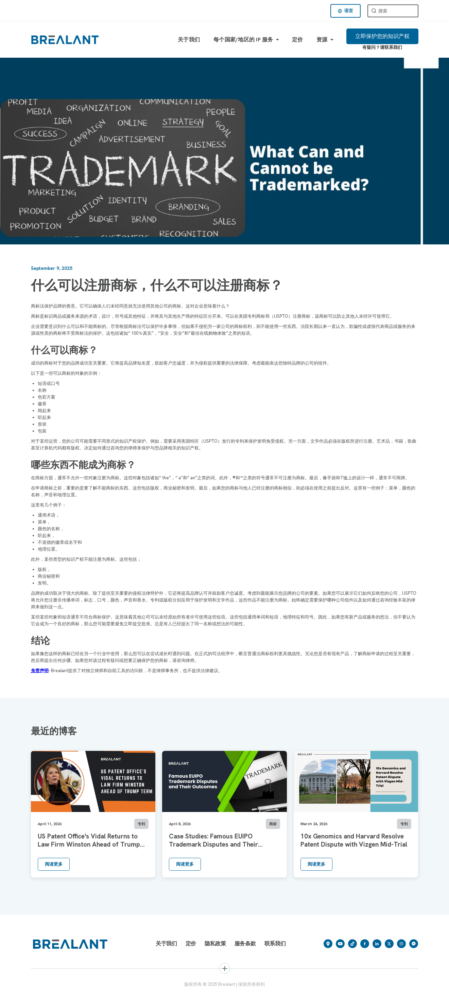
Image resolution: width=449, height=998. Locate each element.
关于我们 (189, 39)
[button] (345, 11)
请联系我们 (391, 47)
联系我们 (275, 943)
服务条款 (245, 943)
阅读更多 (54, 864)
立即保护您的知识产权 (382, 36)
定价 (297, 39)
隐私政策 (215, 943)
